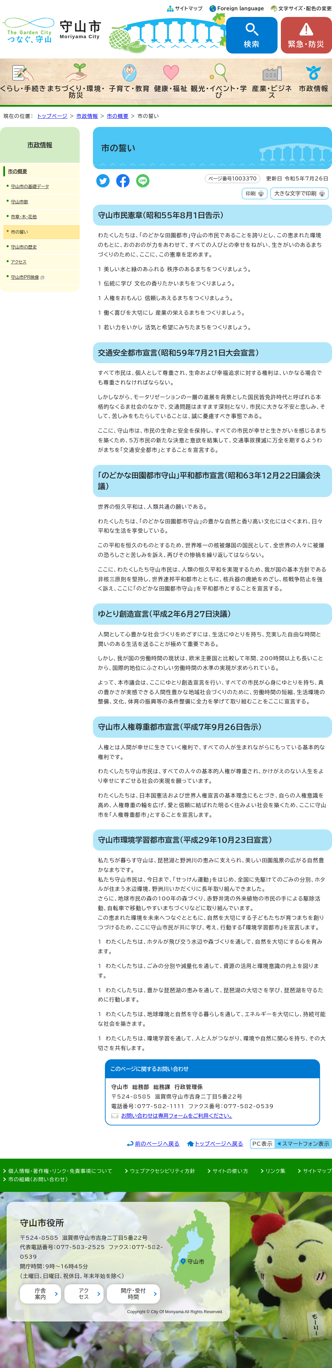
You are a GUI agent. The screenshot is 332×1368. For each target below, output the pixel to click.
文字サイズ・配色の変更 (305, 8)
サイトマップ (189, 8)
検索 (252, 44)
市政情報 (314, 88)
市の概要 (118, 116)
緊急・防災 (306, 44)
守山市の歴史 (24, 247)
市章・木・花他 (24, 217)
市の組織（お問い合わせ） (38, 1179)
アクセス (19, 262)
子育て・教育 (129, 88)
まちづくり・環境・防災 (76, 91)
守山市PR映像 (27, 277)
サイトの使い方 (230, 1171)
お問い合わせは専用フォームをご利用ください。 (176, 1115)
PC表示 (262, 1143)
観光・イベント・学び (219, 91)
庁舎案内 (40, 1294)
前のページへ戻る (157, 1143)
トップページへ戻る (219, 1143)
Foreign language (240, 8)
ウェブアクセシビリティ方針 (163, 1171)
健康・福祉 (171, 88)
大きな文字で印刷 (295, 193)
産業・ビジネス (272, 91)
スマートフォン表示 (306, 1143)
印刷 (250, 193)
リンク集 (276, 1171)
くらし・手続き (23, 88)
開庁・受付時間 (133, 1294)
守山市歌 (19, 202)
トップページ (52, 116)
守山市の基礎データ (30, 186)
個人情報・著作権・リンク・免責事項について (60, 1171)
